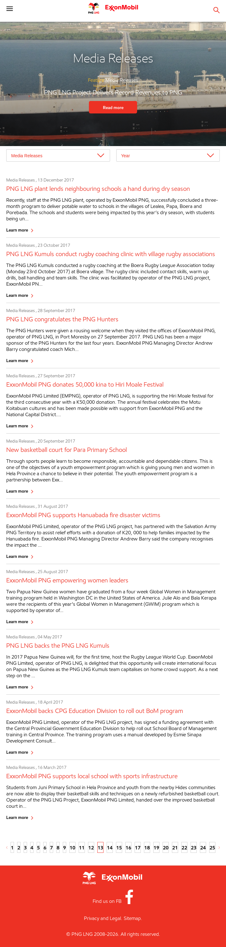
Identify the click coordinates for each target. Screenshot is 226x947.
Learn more (17, 229)
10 (72, 847)
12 (91, 847)
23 (193, 847)
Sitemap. (133, 918)
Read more (113, 107)
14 (110, 847)
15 (119, 847)
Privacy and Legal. (103, 918)
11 (82, 847)
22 (184, 847)
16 (128, 847)
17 (138, 847)
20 (165, 847)
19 (156, 847)
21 (175, 847)
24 (203, 847)
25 (212, 847)
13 (100, 847)
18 (147, 847)
